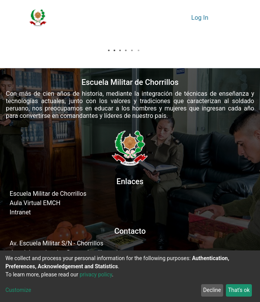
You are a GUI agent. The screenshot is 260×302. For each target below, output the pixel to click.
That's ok (239, 290)
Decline (212, 290)
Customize (18, 290)
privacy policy (95, 274)
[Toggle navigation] (224, 18)
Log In (200, 17)
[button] (183, 17)
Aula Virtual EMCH (35, 203)
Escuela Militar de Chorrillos (48, 193)
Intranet (20, 212)
